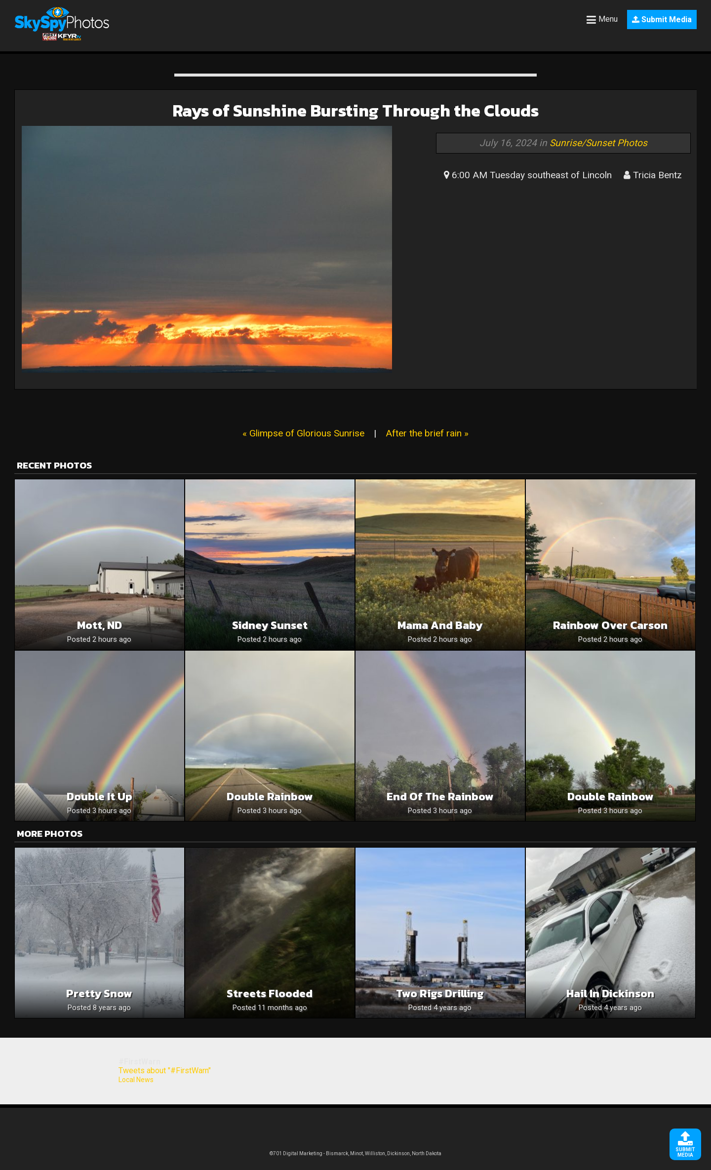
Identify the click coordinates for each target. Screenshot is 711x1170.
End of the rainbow (440, 796)
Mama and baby (439, 625)
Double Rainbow (270, 796)
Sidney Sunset (270, 625)
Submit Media (662, 19)
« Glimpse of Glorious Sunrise (303, 433)
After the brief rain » (427, 433)
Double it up (99, 796)
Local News (136, 1080)
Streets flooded (270, 993)
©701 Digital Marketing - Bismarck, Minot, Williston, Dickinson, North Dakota (355, 1153)
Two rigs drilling (440, 993)
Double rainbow (610, 796)
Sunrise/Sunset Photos (598, 143)
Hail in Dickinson (610, 993)
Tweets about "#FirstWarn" (164, 1070)
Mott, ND (99, 625)
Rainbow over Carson (610, 625)
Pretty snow (99, 993)
